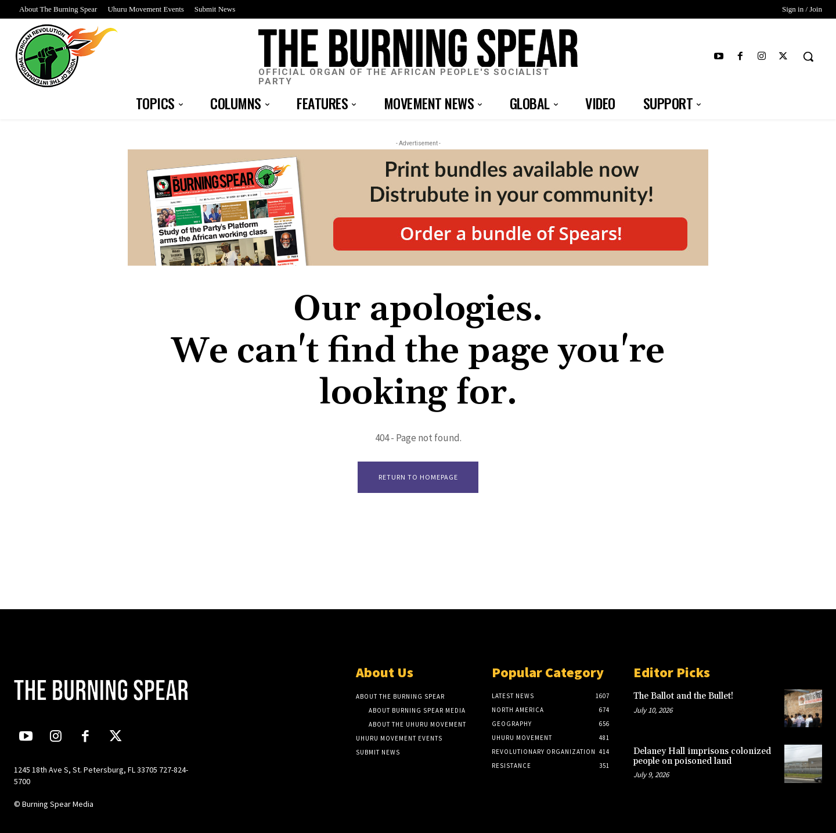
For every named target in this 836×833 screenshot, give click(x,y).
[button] (808, 56)
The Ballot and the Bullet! (684, 696)
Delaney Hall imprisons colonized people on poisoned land (702, 756)
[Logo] (418, 58)
